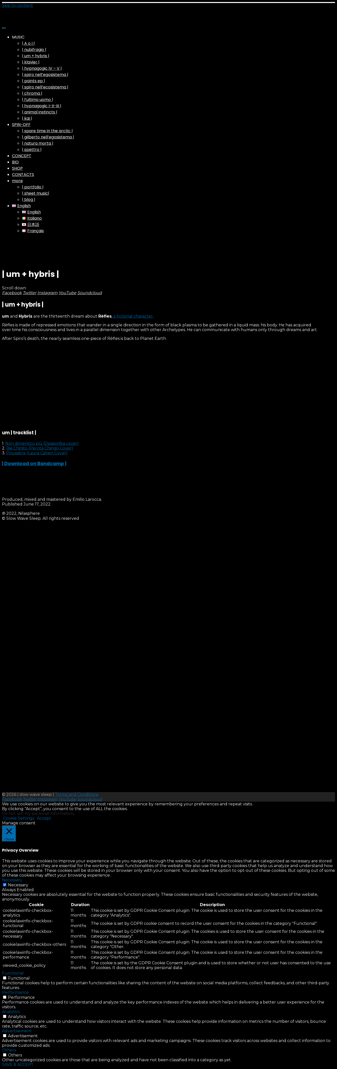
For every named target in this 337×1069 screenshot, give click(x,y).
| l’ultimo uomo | (37, 99)
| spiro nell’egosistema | (45, 74)
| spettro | (32, 149)
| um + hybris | (35, 56)
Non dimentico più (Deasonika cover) (42, 443)
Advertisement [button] (17, 1031)
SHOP (17, 168)
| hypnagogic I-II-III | (41, 106)
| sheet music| (35, 193)
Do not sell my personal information (38, 813)
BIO (15, 162)
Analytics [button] (11, 1011)
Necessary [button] (12, 880)
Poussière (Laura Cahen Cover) (37, 453)
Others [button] (9, 1050)
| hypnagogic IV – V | (42, 68)
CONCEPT (21, 156)
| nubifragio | (34, 49)
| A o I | (28, 43)
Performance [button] (15, 992)
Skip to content (17, 5)
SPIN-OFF (21, 124)
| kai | (27, 118)
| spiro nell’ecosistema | (45, 87)
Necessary (18, 885)
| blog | (28, 199)
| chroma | (32, 93)
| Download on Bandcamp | (34, 463)
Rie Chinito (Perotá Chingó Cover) (39, 448)
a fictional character (133, 316)
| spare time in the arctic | (47, 131)
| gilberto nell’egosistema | (48, 137)
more (17, 181)
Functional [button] (13, 973)
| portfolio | (33, 187)
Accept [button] (44, 818)
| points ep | (33, 81)
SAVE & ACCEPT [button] (18, 1064)
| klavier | (31, 62)
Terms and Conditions (76, 794)
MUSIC (18, 37)
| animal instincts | (39, 112)
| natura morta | (37, 143)
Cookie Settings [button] (18, 818)
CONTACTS (23, 174)
